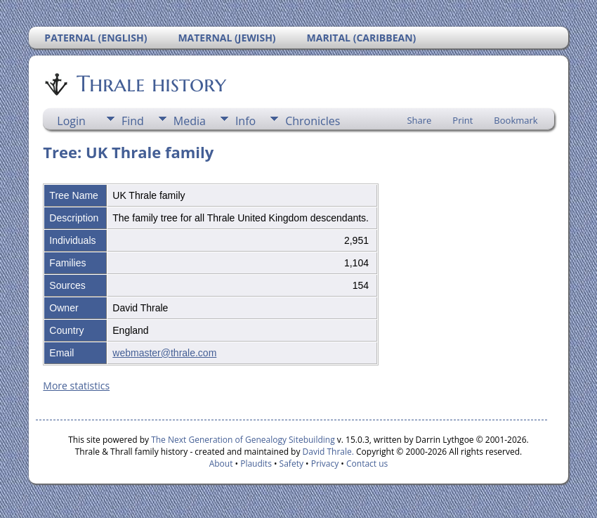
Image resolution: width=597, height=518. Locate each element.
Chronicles (312, 121)
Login (71, 121)
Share (419, 120)
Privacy (325, 464)
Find (133, 121)
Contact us (367, 464)
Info (245, 121)
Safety (291, 464)
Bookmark (515, 120)
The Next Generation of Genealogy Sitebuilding (243, 440)
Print (462, 120)
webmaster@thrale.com (164, 352)
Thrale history (150, 84)
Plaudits (256, 464)
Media (189, 121)
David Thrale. (326, 452)
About (221, 464)
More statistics (76, 385)
